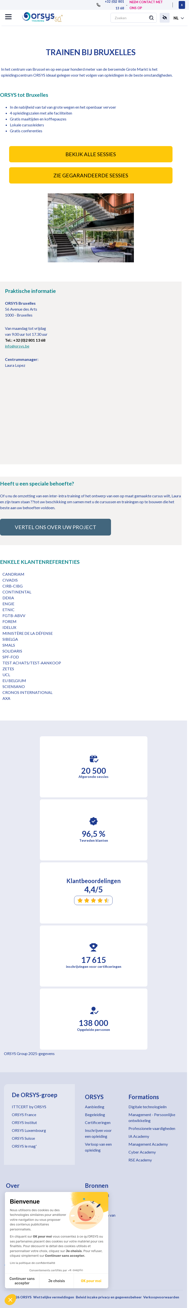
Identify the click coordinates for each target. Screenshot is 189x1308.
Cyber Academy (142, 1152)
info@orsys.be (17, 346)
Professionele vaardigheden (151, 1128)
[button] (10, 1300)
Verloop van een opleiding (98, 1147)
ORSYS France (24, 1114)
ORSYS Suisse (23, 1138)
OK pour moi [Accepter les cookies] (91, 1281)
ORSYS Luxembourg (29, 1130)
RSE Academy (140, 1159)
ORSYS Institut (24, 1122)
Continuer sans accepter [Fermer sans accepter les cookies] (22, 1281)
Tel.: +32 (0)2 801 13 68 (25, 340)
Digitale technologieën (147, 1106)
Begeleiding (95, 1114)
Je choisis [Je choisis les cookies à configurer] (56, 1281)
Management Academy (148, 1144)
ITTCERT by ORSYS (29, 1106)
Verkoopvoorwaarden (161, 1297)
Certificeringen (97, 1122)
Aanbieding (94, 1106)
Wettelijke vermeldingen (53, 1297)
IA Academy (138, 1136)
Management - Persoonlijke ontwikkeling (151, 1117)
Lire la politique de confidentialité (32, 1263)
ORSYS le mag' (24, 1146)
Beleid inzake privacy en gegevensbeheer (109, 1297)
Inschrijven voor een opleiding (98, 1133)
